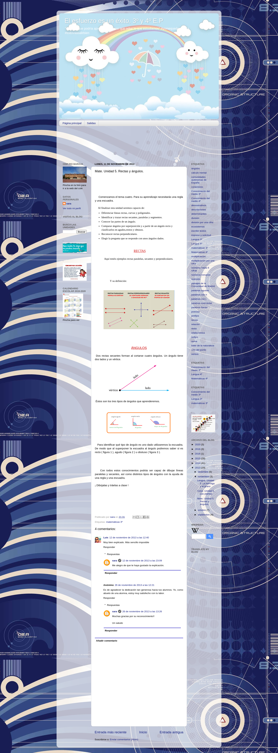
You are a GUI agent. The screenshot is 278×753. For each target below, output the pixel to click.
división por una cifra (202, 222)
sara (114, 560)
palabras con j (198, 299)
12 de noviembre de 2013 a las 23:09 (142, 560)
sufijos (194, 337)
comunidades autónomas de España (199, 180)
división (195, 218)
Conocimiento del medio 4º (200, 199)
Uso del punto (198, 349)
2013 (198, 467)
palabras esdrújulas (201, 303)
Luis (105, 537)
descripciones (198, 209)
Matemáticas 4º (199, 252)
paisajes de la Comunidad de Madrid (203, 285)
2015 (198, 458)
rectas (194, 320)
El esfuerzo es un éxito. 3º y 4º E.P (114, 20)
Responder (109, 547)
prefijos (195, 315)
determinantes (199, 214)
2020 (198, 444)
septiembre (204, 514)
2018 (198, 449)
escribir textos (198, 231)
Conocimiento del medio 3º (200, 192)
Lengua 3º (196, 239)
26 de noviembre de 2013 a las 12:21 (134, 585)
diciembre (203, 471)
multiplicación (198, 256)
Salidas (91, 123)
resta (194, 328)
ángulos (195, 168)
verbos (195, 354)
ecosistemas (198, 226)
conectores (197, 187)
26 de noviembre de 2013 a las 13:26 (142, 611)
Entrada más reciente (111, 732)
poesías (195, 311)
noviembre (204, 476)
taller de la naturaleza (202, 345)
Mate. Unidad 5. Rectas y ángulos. (205, 501)
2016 (198, 453)
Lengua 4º (196, 243)
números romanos (201, 275)
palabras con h (199, 294)
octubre (202, 510)
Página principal (72, 123)
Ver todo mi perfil (72, 208)
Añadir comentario (106, 640)
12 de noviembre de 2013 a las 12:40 (129, 537)
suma (194, 341)
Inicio (143, 732)
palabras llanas (199, 307)
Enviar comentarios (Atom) (124, 739)
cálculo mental (199, 172)
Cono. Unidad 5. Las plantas (206, 492)
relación (195, 324)
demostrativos (198, 205)
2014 (198, 463)
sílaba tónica (198, 332)
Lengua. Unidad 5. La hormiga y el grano (206, 483)
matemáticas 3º (114, 522)
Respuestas (113, 554)
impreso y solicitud (201, 235)
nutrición (195, 279)
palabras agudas (200, 290)
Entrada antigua (171, 732)
